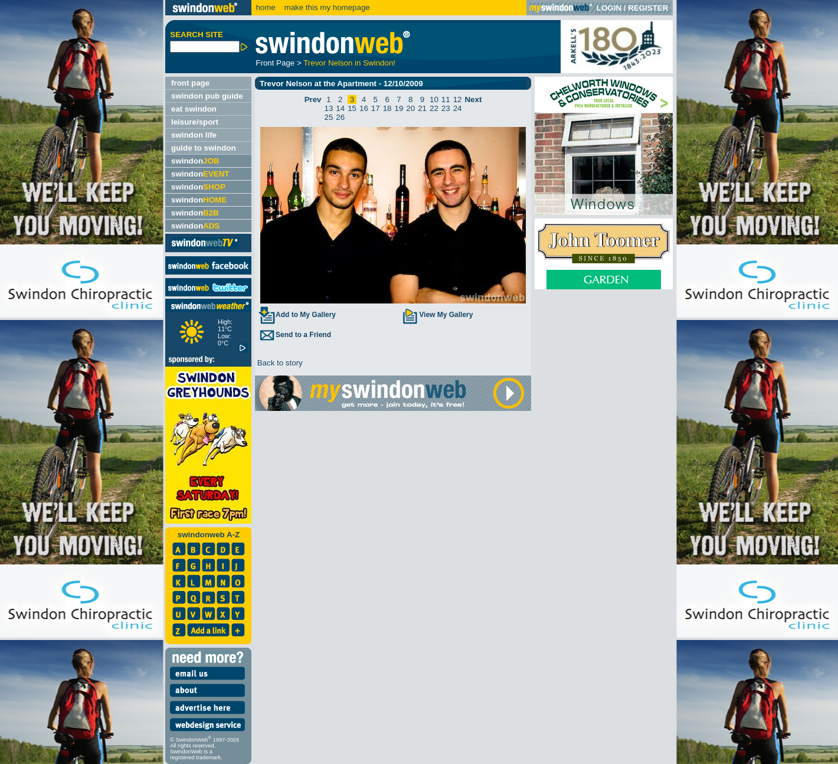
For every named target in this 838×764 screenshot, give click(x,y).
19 (399, 108)
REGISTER (648, 8)
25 (329, 117)
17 (375, 108)
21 (422, 108)
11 (445, 99)
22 (434, 108)
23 (445, 108)
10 (434, 99)
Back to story (279, 362)
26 (340, 117)
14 (340, 108)
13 (329, 108)
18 (387, 108)
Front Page (275, 62)
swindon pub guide (207, 96)
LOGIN (609, 8)
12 (457, 99)
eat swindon (194, 109)
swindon (195, 160)
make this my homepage (326, 7)
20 (410, 108)
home (265, 7)
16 (363, 108)
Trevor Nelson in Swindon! (349, 62)
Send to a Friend (294, 335)
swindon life (194, 134)
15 (352, 108)
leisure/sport (194, 121)
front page (190, 83)
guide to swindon (203, 147)
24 (457, 108)
